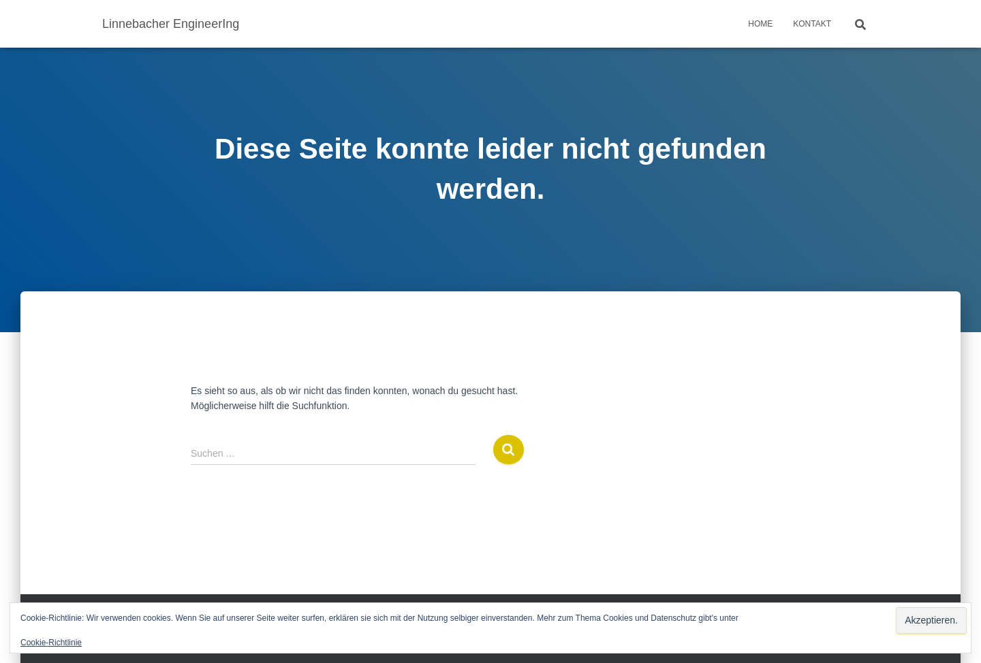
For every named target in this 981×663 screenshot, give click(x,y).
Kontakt (812, 24)
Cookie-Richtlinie (51, 642)
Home (760, 24)
